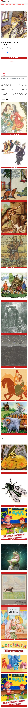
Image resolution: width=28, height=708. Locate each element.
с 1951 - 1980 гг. (3, 65)
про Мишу (3, 75)
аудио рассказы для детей (11, 83)
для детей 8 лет (3, 69)
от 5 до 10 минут (4, 67)
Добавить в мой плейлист (14, 57)
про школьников (4, 71)
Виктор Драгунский (9, 95)
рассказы (5, 1)
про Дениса (3, 73)
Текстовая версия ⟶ (5, 54)
